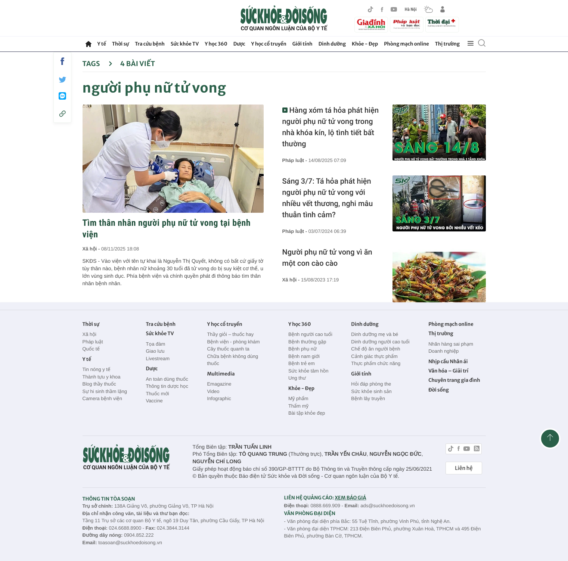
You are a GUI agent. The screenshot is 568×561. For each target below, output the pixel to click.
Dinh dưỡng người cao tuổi (380, 342)
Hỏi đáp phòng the (371, 384)
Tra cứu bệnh (150, 44)
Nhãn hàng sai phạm (450, 344)
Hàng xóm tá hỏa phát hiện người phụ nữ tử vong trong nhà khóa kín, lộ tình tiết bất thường (330, 127)
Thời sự (120, 44)
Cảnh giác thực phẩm (374, 356)
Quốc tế (91, 349)
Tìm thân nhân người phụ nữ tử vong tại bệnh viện (167, 229)
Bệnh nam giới (304, 356)
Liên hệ (463, 468)
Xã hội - (92, 249)
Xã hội (90, 334)
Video (213, 391)
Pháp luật (93, 342)
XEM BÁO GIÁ (350, 498)
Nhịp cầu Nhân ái (448, 361)
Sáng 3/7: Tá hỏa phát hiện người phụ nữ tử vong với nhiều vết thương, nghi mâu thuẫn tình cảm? (327, 198)
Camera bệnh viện (102, 398)
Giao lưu (155, 351)
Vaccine (154, 400)
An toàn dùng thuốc (167, 379)
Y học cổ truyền (268, 44)
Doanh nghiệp (443, 351)
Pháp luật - (295, 160)
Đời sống (438, 390)
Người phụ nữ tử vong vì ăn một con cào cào (327, 257)
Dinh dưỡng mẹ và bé (374, 334)
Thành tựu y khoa (102, 377)
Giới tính (302, 44)
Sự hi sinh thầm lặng (105, 391)
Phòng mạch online (406, 44)
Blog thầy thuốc (99, 384)
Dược (239, 44)
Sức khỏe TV (185, 44)
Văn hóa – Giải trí (448, 371)
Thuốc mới (157, 393)
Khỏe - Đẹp (365, 44)
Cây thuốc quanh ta (228, 349)
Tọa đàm (155, 344)
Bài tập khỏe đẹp (306, 413)
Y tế (101, 44)
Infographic (219, 398)
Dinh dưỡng (332, 44)
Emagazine (219, 384)
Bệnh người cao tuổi (310, 334)
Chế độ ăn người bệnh (375, 349)
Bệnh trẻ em (301, 363)
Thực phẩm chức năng (375, 363)
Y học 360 (216, 44)
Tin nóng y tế (97, 369)
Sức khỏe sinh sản (371, 391)
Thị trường (447, 44)
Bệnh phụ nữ (302, 349)
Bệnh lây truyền (368, 398)
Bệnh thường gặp (307, 342)
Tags (98, 63)
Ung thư (297, 378)
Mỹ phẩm (298, 398)
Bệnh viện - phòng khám (233, 342)
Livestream (158, 358)
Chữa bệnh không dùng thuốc (232, 360)
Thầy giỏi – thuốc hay (230, 334)
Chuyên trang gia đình (454, 380)
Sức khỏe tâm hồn (308, 371)
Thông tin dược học (167, 386)
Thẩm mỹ (298, 406)
